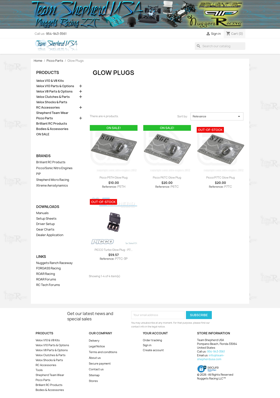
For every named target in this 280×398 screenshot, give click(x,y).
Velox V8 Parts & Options (54, 91)
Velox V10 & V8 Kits (50, 81)
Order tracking (152, 340)
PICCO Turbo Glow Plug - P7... (114, 250)
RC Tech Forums (48, 285)
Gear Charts (45, 229)
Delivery (94, 340)
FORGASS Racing (48, 268)
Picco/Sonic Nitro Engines (54, 168)
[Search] (220, 46)
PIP (38, 174)
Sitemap (94, 375)
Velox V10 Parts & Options (55, 86)
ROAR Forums (46, 279)
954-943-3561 (56, 34)
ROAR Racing (45, 274)
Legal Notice (97, 346)
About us (95, 358)
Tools (39, 370)
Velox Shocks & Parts (51, 102)
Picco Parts (44, 118)
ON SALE (42, 134)
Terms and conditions (103, 352)
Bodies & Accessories (52, 129)
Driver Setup (45, 224)
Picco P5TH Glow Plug (114, 177)
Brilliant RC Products (51, 124)
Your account (155, 333)
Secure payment (100, 363)
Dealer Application (49, 235)
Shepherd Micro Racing (52, 180)
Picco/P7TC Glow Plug (220, 177)
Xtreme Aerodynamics (52, 186)
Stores (93, 381)
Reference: (109, 186)
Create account (153, 350)
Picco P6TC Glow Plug (167, 177)
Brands (43, 156)
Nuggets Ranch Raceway (54, 263)
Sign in (147, 345)
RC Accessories (48, 108)
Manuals (42, 213)
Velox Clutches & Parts (53, 97)
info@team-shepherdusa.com (210, 357)
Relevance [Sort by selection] (217, 116)
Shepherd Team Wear (52, 113)
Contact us (96, 369)
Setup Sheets (46, 218)
